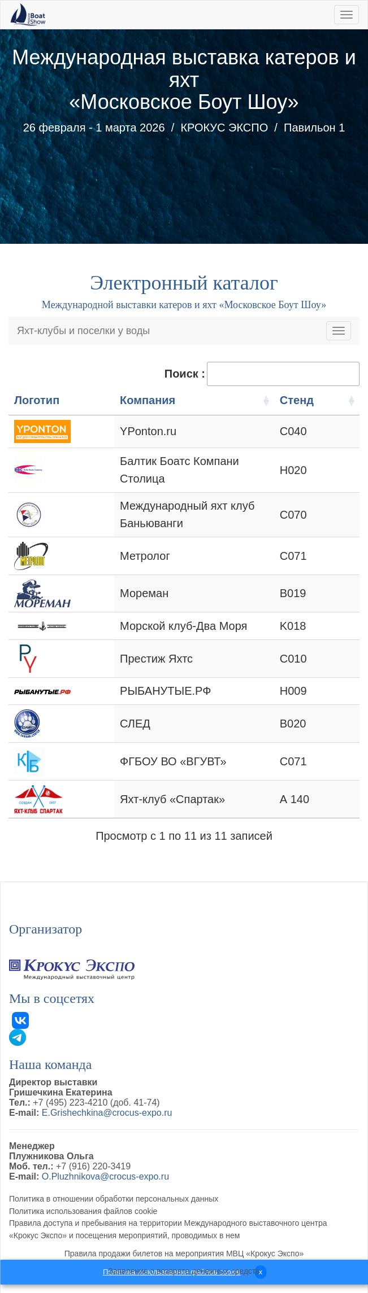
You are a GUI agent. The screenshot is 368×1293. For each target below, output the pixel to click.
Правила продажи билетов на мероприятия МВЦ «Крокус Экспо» (184, 1239)
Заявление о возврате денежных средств (183, 1257)
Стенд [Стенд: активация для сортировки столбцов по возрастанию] (325, 400)
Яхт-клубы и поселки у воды (83, 330)
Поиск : (262, 374)
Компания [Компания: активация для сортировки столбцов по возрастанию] (113, 400)
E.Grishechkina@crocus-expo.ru (107, 1099)
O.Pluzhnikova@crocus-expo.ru (105, 1163)
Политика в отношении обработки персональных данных (113, 1185)
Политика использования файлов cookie (83, 1197)
